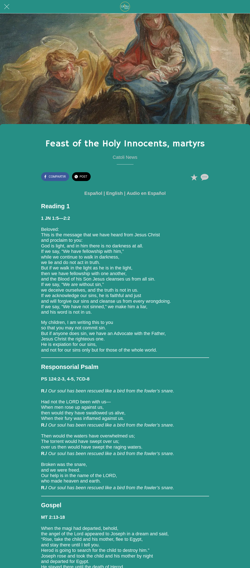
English (114, 193)
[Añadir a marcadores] (194, 177)
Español (93, 193)
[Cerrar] (6, 6)
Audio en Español (146, 193)
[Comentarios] (204, 177)
